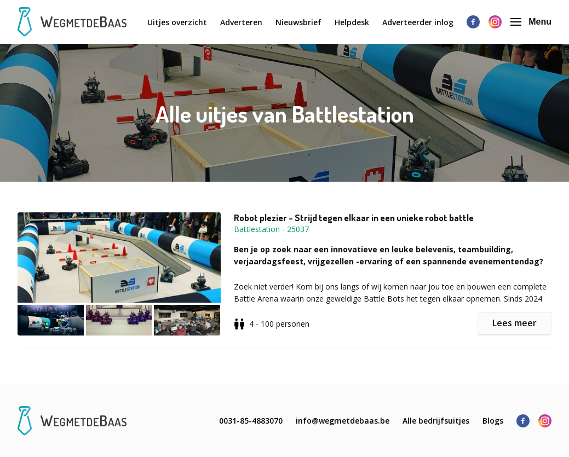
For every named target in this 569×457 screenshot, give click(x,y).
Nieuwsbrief (298, 22)
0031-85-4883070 (251, 420)
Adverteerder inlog (417, 22)
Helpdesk (352, 22)
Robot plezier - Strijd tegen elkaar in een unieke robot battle (354, 217)
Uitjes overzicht (177, 22)
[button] (126, 273)
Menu (530, 21)
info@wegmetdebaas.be (342, 420)
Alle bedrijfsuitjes (436, 420)
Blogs (492, 420)
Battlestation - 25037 (271, 229)
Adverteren (241, 22)
